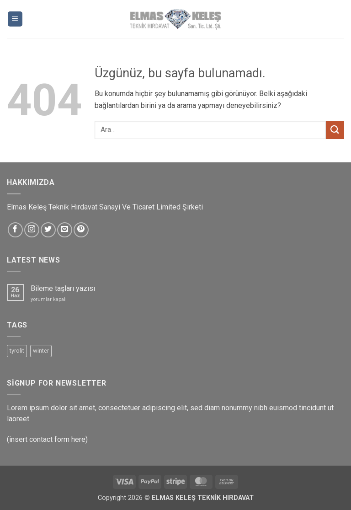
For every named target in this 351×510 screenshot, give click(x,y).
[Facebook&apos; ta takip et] (15, 229)
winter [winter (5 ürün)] (41, 350)
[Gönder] (335, 130)
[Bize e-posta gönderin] (64, 229)
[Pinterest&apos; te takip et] (81, 229)
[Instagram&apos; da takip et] (31, 229)
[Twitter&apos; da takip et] (48, 229)
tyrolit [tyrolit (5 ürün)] (17, 350)
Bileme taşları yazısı (63, 288)
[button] (15, 19)
